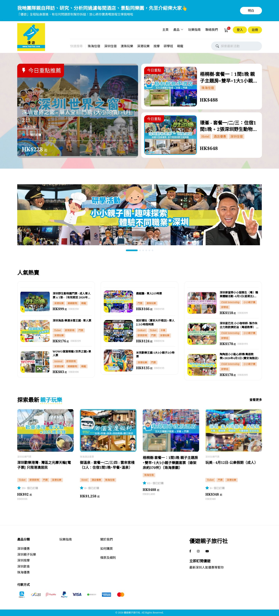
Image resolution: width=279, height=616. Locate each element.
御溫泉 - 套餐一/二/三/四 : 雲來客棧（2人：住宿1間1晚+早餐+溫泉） (107, 465)
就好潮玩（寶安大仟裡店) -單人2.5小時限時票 (155, 322)
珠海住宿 (94, 46)
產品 (176, 29)
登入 (240, 30)
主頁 (165, 29)
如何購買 (106, 548)
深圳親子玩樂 (26, 554)
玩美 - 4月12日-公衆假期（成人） (231, 462)
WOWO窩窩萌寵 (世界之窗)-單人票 (72, 353)
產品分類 (23, 539)
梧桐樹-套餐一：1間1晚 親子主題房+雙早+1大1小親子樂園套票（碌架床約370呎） (229, 77)
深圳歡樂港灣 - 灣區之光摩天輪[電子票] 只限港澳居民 (44, 465)
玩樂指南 (194, 29)
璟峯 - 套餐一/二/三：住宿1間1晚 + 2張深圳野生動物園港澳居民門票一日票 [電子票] (228, 125)
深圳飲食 (23, 566)
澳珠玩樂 (127, 46)
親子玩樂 (51, 399)
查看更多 (255, 400)
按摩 (156, 46)
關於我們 (106, 539)
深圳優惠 (23, 548)
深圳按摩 (23, 560)
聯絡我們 (211, 29)
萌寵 (180, 46)
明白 (251, 10)
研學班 (168, 46)
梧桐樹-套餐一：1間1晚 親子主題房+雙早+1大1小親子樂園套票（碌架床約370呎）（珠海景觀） (170, 462)
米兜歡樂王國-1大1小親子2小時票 (155, 354)
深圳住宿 (110, 46)
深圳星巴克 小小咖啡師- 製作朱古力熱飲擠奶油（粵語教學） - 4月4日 (239, 325)
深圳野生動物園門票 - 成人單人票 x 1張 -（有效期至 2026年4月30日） (72, 295)
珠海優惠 (23, 572)
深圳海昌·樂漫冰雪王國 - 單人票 (72, 320)
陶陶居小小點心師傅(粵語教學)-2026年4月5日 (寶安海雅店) (239, 356)
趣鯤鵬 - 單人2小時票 (149, 293)
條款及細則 (108, 557)
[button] (132, 250)
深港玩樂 (143, 46)
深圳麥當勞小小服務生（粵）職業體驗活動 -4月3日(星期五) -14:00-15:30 (239, 294)
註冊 (255, 30)
